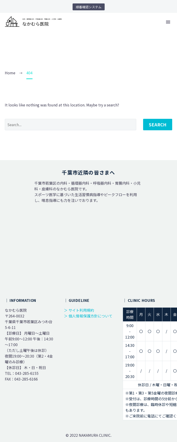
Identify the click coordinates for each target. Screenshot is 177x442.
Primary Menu (168, 22)
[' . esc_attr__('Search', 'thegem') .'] (70, 124)
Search (157, 124)
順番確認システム (88, 7)
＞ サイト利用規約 (79, 310)
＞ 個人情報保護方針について (88, 316)
